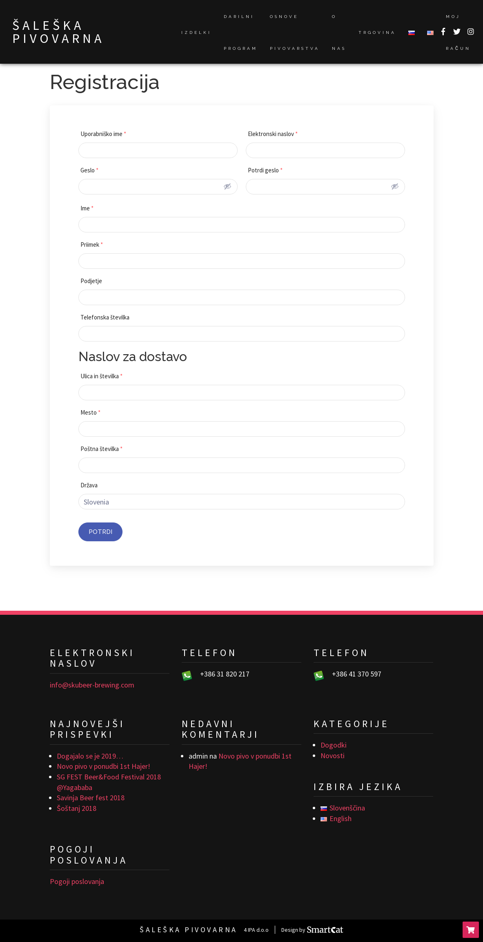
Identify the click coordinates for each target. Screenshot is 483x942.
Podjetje (91, 281)
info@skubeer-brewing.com (92, 685)
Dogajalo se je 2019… (90, 756)
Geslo (89, 170)
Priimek (91, 244)
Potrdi (101, 532)
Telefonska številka (104, 317)
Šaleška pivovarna (58, 32)
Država (89, 485)
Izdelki (196, 32)
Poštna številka (101, 449)
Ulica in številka (101, 376)
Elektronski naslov (273, 134)
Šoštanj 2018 (76, 808)
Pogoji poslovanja (77, 881)
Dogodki (334, 745)
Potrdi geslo (265, 170)
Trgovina (377, 32)
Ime (86, 208)
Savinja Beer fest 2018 (91, 797)
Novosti (333, 755)
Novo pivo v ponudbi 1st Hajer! (103, 766)
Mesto (90, 412)
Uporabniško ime (103, 134)
